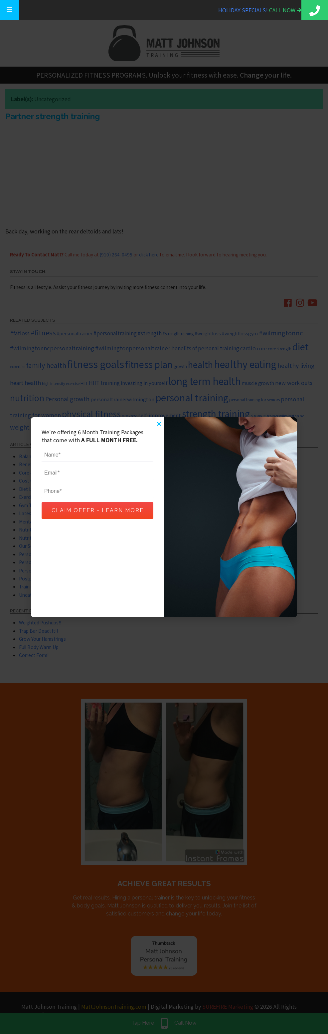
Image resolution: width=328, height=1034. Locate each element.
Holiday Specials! (243, 10)
